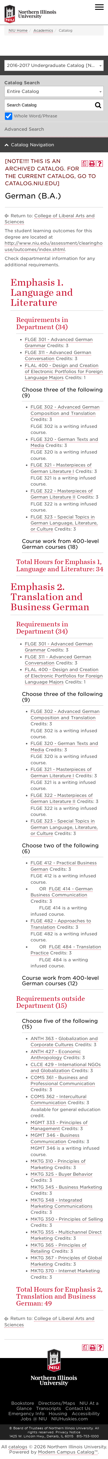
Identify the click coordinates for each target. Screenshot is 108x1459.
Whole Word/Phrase (35, 116)
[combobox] (54, 65)
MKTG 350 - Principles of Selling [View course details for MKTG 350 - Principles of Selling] (67, 1219)
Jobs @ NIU (33, 1418)
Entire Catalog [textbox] (23, 91)
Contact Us (77, 1408)
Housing (58, 1413)
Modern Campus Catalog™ (68, 1452)
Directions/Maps (56, 1403)
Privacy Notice (68, 1432)
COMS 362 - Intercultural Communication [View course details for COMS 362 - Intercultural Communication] (58, 1099)
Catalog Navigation (32, 144)
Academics (43, 30)
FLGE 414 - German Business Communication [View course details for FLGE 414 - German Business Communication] (62, 892)
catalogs (17, 1446)
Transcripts (48, 1408)
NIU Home (18, 30)
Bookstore (22, 1403)
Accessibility (86, 1413)
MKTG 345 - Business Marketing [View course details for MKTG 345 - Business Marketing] (66, 1187)
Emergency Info (26, 1413)
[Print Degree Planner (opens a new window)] (85, 163)
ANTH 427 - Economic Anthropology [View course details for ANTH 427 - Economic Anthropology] (56, 1054)
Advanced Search (24, 129)
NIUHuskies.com (69, 1418)
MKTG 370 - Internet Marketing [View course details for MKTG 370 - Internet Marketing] (65, 1270)
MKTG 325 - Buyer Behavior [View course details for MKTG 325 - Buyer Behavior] (61, 1174)
